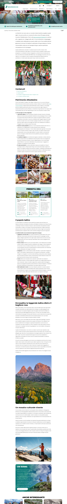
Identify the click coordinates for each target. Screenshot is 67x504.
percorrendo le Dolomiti (40, 37)
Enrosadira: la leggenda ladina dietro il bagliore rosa (27, 94)
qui (20, 352)
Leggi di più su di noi (22, 489)
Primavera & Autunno (34, 8)
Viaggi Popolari (25, 8)
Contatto (59, 8)
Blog (56, 8)
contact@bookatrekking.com (44, 1)
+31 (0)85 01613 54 (58, 1)
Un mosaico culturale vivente (23, 96)
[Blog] (7, 30)
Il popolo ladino (20, 92)
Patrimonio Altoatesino (22, 91)
